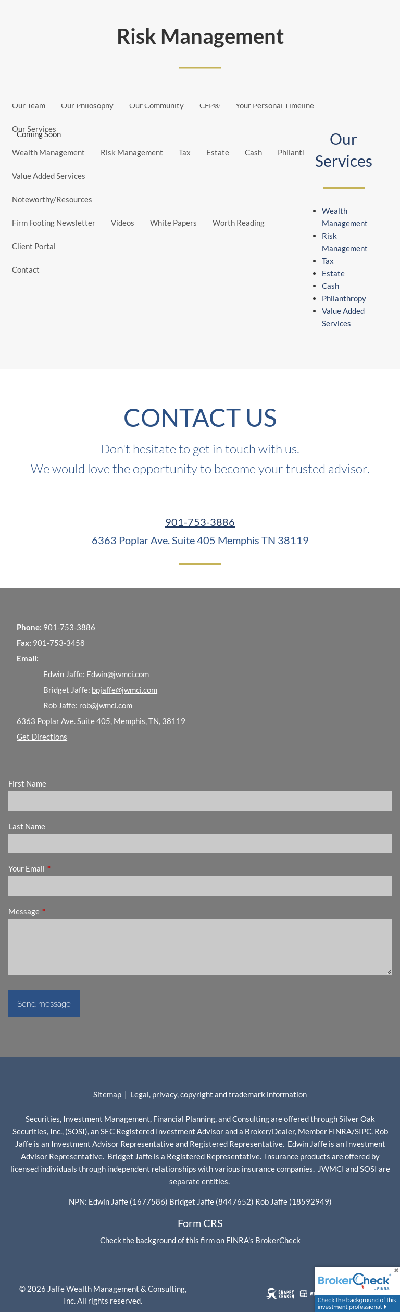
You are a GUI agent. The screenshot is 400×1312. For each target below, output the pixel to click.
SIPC (363, 1131)
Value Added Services (48, 175)
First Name (27, 783)
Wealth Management (48, 152)
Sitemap (107, 1094)
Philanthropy (300, 152)
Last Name (26, 826)
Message (60, 911)
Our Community (156, 105)
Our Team (28, 105)
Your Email (62, 868)
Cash (253, 152)
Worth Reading (239, 222)
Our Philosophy (87, 105)
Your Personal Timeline (274, 105)
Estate (217, 152)
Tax (185, 152)
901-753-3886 (200, 522)
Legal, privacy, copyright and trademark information (218, 1094)
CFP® (209, 105)
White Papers (173, 222)
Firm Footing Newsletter (53, 222)
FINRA (340, 1131)
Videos (122, 222)
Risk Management (132, 152)
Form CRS (200, 1223)
